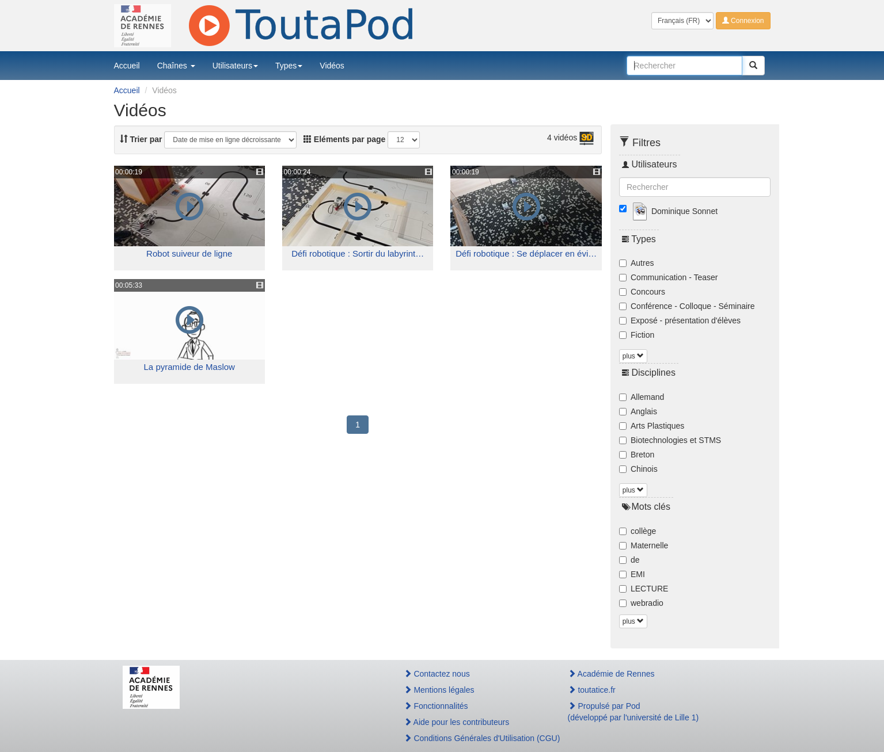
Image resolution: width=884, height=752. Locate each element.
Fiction (636, 334)
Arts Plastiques (651, 425)
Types (288, 65)
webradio (641, 603)
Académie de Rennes (611, 673)
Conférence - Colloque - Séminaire (687, 306)
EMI (632, 574)
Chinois (638, 469)
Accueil (127, 65)
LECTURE (643, 588)
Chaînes (176, 65)
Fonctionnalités (436, 706)
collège (637, 531)
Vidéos (332, 65)
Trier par (141, 139)
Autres (636, 263)
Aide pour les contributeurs (457, 722)
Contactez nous (437, 673)
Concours (642, 291)
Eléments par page (344, 139)
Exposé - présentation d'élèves (680, 320)
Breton (636, 454)
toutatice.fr (592, 689)
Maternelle (643, 545)
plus (633, 356)
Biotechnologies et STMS (670, 440)
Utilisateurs (235, 65)
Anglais (638, 411)
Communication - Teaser (668, 277)
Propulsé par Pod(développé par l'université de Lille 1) (633, 711)
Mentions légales (439, 689)
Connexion (743, 21)
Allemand (641, 397)
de (629, 559)
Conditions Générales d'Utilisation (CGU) (473, 738)
